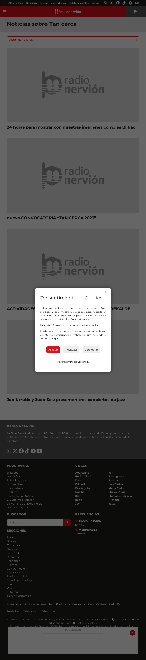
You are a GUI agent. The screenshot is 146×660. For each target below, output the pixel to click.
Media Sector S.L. (79, 361)
